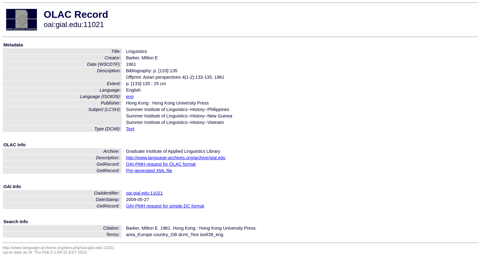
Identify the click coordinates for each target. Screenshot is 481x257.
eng (129, 96)
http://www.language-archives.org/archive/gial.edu (175, 157)
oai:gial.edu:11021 (144, 193)
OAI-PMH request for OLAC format (161, 164)
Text (130, 128)
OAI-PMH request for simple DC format (165, 206)
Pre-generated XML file (149, 170)
